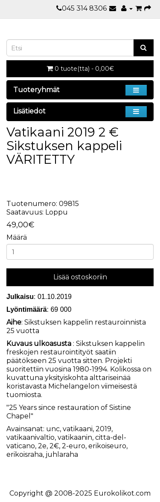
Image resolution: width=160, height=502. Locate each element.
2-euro (73, 446)
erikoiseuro (107, 446)
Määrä (16, 237)
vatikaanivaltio (30, 437)
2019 (103, 429)
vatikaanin (75, 437)
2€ (54, 446)
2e (42, 446)
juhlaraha (62, 454)
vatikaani (78, 429)
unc (53, 429)
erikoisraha (24, 454)
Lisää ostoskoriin (80, 277)
